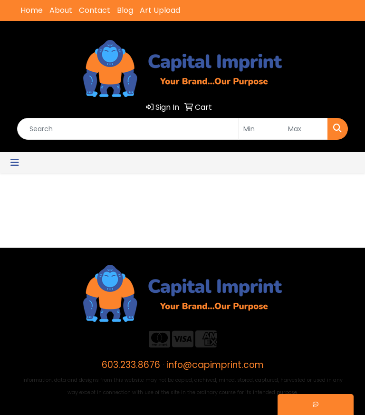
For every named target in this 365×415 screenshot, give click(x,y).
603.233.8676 (131, 364)
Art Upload (160, 10)
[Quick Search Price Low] (260, 129)
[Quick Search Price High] (305, 129)
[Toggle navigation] (15, 162)
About (60, 10)
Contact (94, 10)
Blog (125, 10)
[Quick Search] (128, 129)
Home (31, 10)
